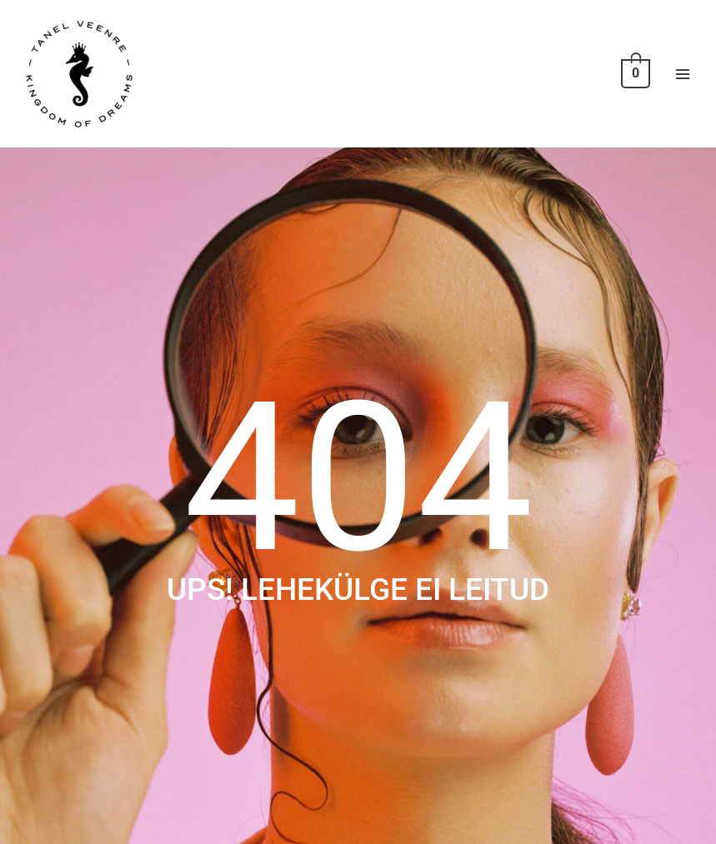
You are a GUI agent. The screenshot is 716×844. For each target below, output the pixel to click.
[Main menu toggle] (683, 73)
